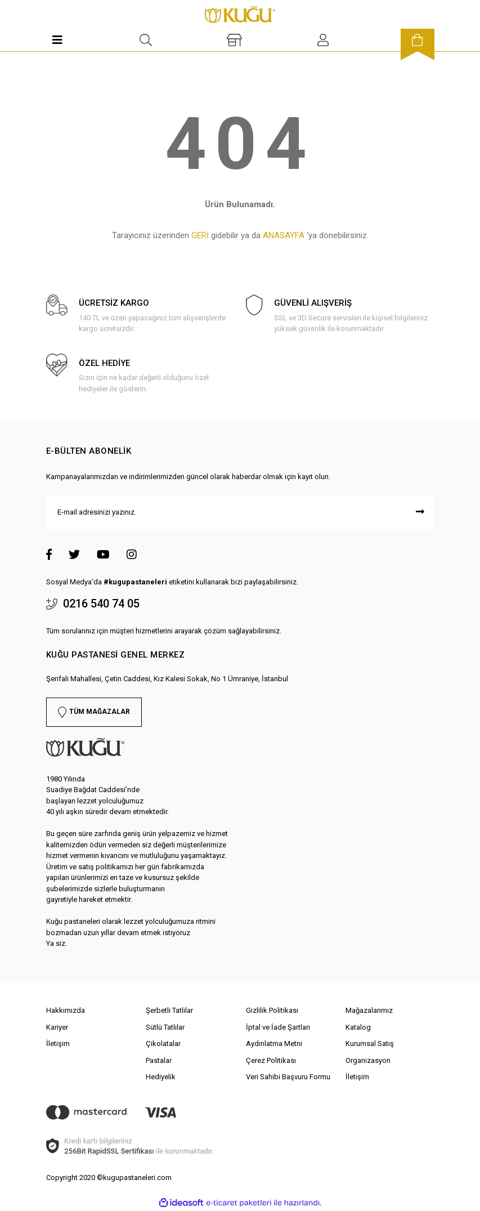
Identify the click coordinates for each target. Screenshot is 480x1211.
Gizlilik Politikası (272, 1010)
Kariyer (57, 1027)
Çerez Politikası (271, 1060)
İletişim (58, 1043)
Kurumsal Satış (370, 1043)
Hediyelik (161, 1077)
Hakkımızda (65, 1010)
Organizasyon (368, 1060)
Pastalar (159, 1060)
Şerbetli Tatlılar (169, 1010)
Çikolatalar (163, 1043)
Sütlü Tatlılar (165, 1027)
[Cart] (417, 40)
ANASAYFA (283, 235)
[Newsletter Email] (240, 512)
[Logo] (240, 14)
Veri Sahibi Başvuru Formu (288, 1077)
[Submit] (420, 512)
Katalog (358, 1027)
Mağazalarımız (369, 1010)
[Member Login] (323, 40)
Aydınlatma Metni (274, 1043)
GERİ (200, 235)
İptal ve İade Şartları (278, 1027)
